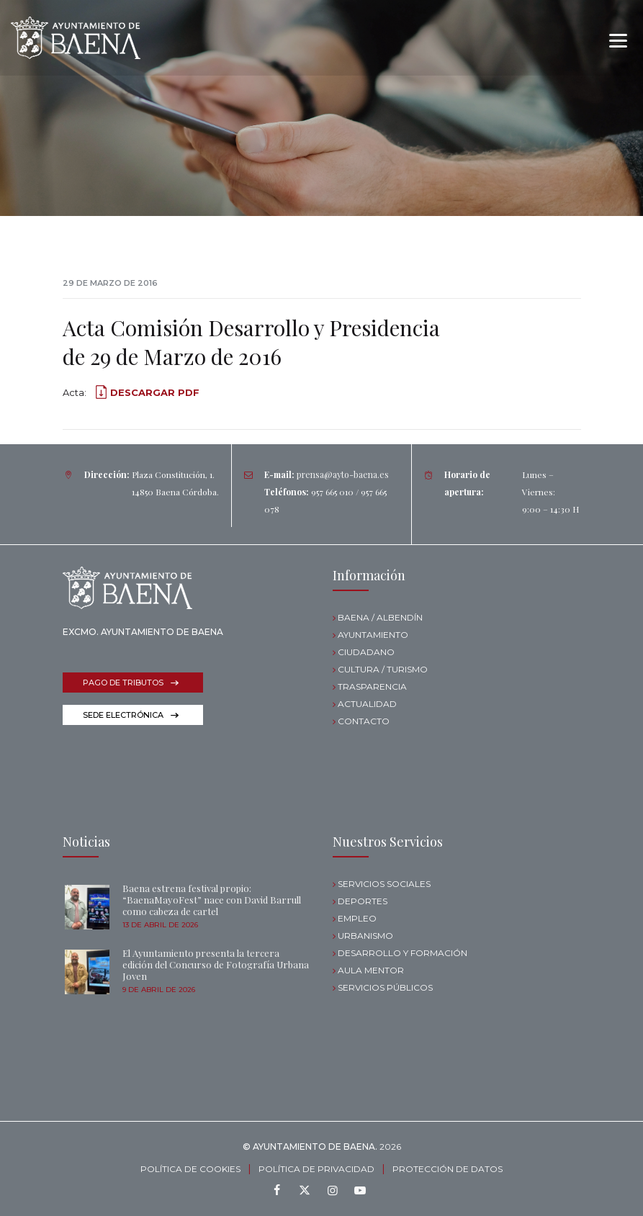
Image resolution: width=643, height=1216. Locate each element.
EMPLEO (357, 918)
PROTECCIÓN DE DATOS (447, 1168)
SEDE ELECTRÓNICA (123, 715)
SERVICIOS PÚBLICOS (385, 987)
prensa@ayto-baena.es (342, 474)
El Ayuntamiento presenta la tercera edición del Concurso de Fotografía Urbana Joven (215, 964)
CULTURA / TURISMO (383, 669)
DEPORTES (362, 901)
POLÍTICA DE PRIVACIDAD (316, 1168)
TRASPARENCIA (372, 686)
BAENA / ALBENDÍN (380, 617)
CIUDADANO (366, 652)
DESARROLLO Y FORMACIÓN (402, 952)
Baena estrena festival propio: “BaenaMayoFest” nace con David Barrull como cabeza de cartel (211, 899)
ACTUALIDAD (367, 703)
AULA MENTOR (371, 970)
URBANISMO (365, 935)
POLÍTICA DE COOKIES (190, 1168)
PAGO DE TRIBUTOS (123, 682)
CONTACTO (364, 721)
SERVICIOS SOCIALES (384, 883)
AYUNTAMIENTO (373, 634)
